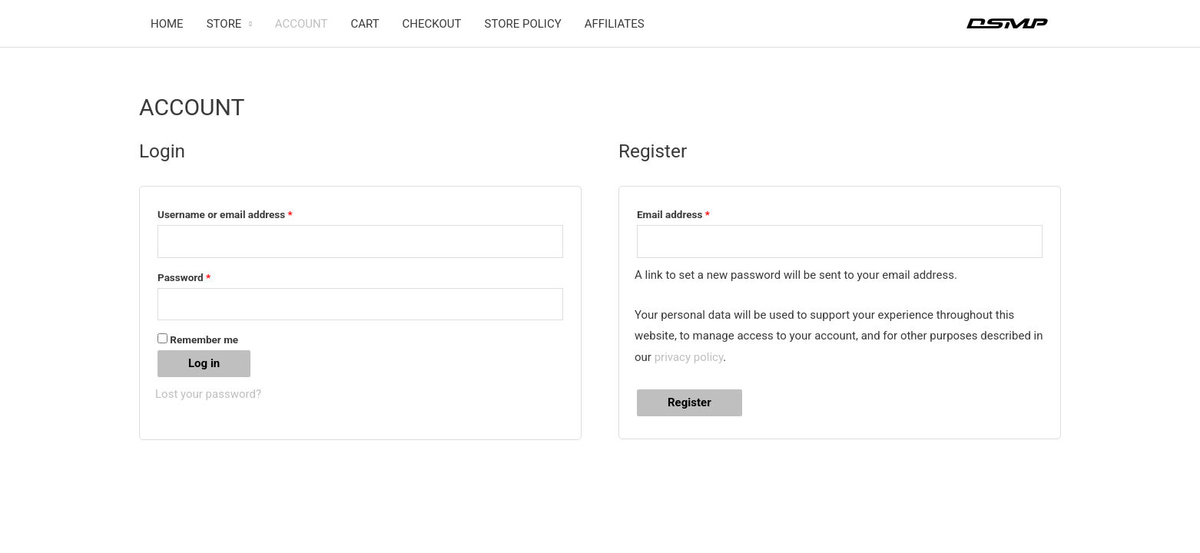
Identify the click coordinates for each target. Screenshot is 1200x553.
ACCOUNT (301, 24)
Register (689, 402)
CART (364, 24)
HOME (167, 24)
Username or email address (245, 212)
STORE (224, 24)
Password (204, 275)
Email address (694, 212)
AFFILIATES (615, 24)
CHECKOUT (432, 24)
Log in (204, 363)
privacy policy (689, 357)
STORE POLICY (523, 24)
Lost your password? (208, 394)
